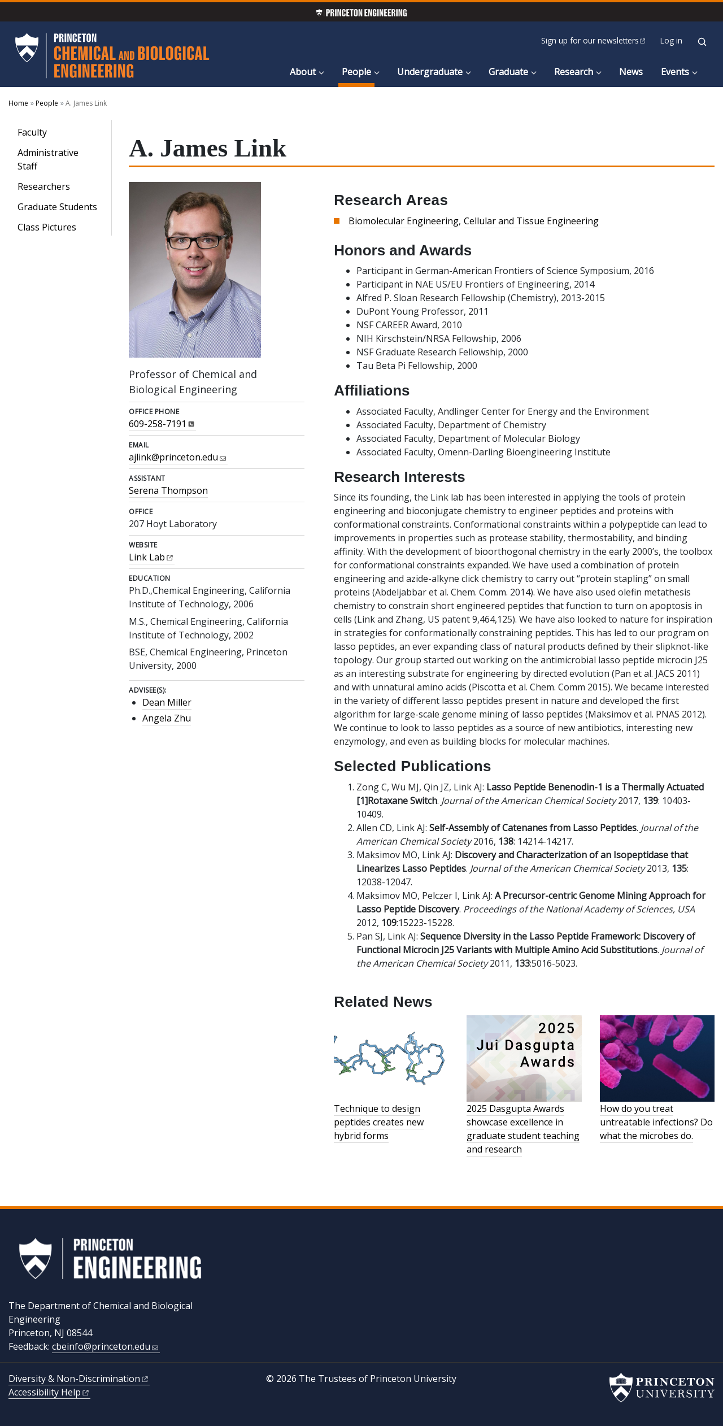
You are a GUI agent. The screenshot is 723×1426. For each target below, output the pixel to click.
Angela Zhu (166, 718)
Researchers (44, 186)
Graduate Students (57, 207)
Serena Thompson (168, 490)
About (303, 72)
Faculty (32, 132)
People (358, 71)
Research (573, 72)
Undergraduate (430, 72)
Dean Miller (166, 702)
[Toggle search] (702, 42)
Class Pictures (47, 227)
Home (18, 103)
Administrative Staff (48, 159)
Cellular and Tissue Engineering (531, 221)
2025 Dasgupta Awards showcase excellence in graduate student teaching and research (523, 1128)
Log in (671, 40)
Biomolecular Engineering (404, 221)
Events (675, 72)
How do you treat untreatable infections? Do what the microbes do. (656, 1122)
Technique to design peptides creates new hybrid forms (379, 1122)
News (631, 72)
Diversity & (79, 1378)
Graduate (508, 72)
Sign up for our (594, 40)
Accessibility (49, 1392)
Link (152, 557)
